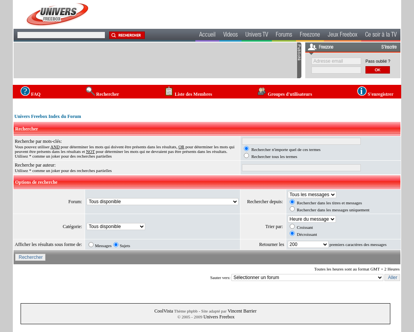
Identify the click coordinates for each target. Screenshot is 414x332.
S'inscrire (389, 47)
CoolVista (164, 311)
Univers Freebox (219, 317)
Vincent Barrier (242, 311)
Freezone (310, 35)
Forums (284, 35)
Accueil (207, 35)
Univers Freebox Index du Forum (47, 116)
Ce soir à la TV (381, 35)
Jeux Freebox (342, 35)
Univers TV (256, 35)
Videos (230, 35)
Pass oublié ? (377, 61)
